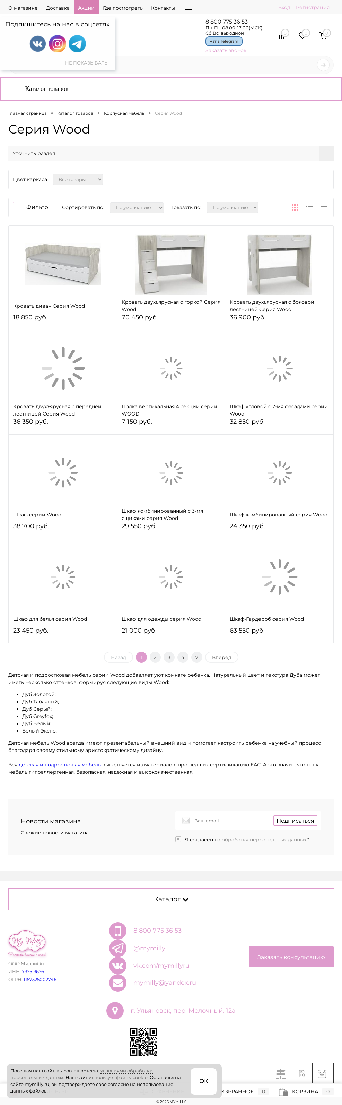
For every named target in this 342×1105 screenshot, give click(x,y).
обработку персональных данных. (264, 840)
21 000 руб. (171, 633)
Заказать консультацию (291, 957)
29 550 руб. (171, 529)
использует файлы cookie (118, 1077)
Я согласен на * (247, 840)
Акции (86, 8)
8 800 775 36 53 (226, 21)
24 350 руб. (279, 529)
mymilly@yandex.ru (164, 982)
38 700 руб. (62, 529)
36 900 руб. (279, 320)
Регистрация (313, 7)
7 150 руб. (171, 424)
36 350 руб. (62, 424)
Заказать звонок (225, 50)
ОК (203, 1081)
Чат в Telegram (224, 41)
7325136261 (34, 971)
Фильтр (32, 207)
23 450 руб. (62, 633)
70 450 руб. (171, 320)
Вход (284, 7)
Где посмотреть (123, 8)
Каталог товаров (38, 88)
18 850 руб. (62, 320)
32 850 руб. (279, 424)
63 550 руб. (279, 633)
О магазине (23, 8)
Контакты (163, 8)
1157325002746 (40, 979)
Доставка (58, 8)
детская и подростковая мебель (60, 765)
